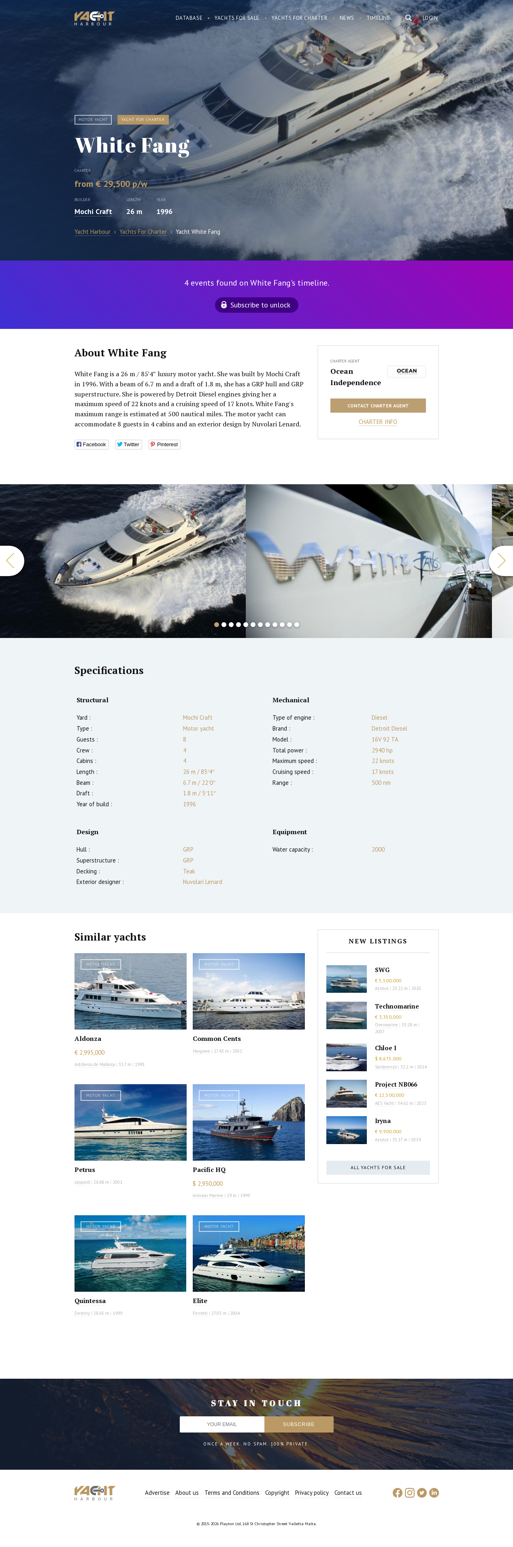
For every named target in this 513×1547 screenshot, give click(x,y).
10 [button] (282, 624)
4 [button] (238, 624)
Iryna (383, 1121)
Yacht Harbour (95, 19)
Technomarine (397, 1006)
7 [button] (260, 624)
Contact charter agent (378, 406)
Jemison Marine (208, 1195)
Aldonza (88, 1038)
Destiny (82, 1313)
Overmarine (387, 1025)
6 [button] (253, 624)
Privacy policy (312, 1492)
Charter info (378, 422)
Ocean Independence (355, 376)
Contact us (348, 1492)
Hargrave (201, 1051)
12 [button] (296, 624)
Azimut (382, 988)
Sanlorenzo (386, 1067)
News (347, 18)
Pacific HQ (209, 1169)
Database (189, 18)
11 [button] (289, 624)
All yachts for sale (378, 1167)
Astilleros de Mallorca (95, 1064)
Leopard (82, 1182)
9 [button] (274, 624)
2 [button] (223, 624)
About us (187, 1492)
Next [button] (501, 561)
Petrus (85, 1169)
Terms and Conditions (232, 1492)
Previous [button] (12, 561)
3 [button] (231, 624)
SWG (382, 970)
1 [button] (216, 624)
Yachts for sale (237, 18)
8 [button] (267, 624)
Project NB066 (396, 1084)
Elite (200, 1300)
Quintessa (90, 1300)
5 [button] (245, 624)
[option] (369, 561)
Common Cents (217, 1038)
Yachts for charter (300, 18)
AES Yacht (384, 1103)
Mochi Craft (93, 211)
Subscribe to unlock (260, 304)
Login (430, 18)
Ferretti (200, 1313)
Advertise (157, 1492)
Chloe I (385, 1048)
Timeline (378, 18)
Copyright (277, 1492)
